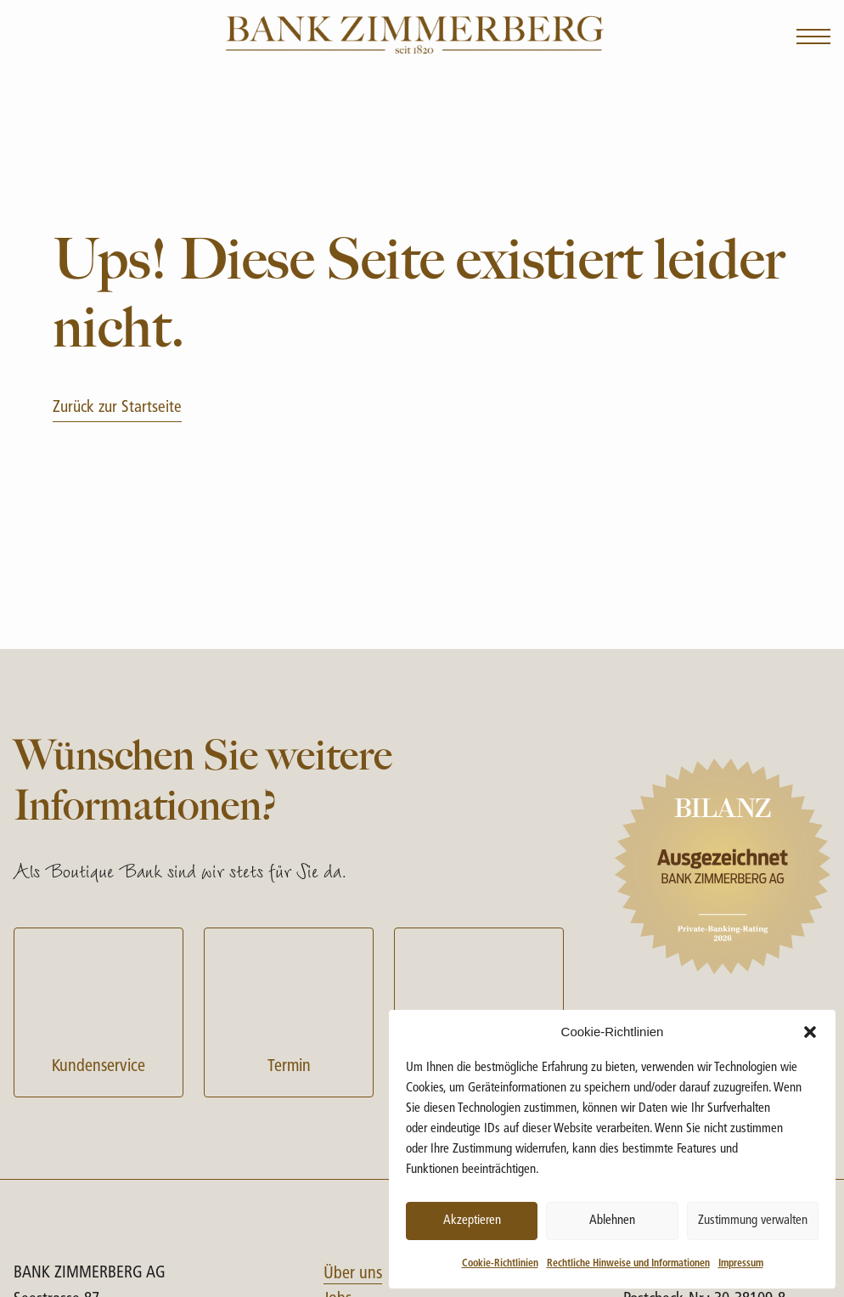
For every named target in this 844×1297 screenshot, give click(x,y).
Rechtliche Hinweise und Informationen (628, 1264)
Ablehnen (612, 1221)
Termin (288, 1010)
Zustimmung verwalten (752, 1221)
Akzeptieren (472, 1221)
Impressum (740, 1264)
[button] (810, 1032)
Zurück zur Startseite (117, 408)
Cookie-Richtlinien (500, 1264)
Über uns (353, 1274)
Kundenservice (98, 1010)
